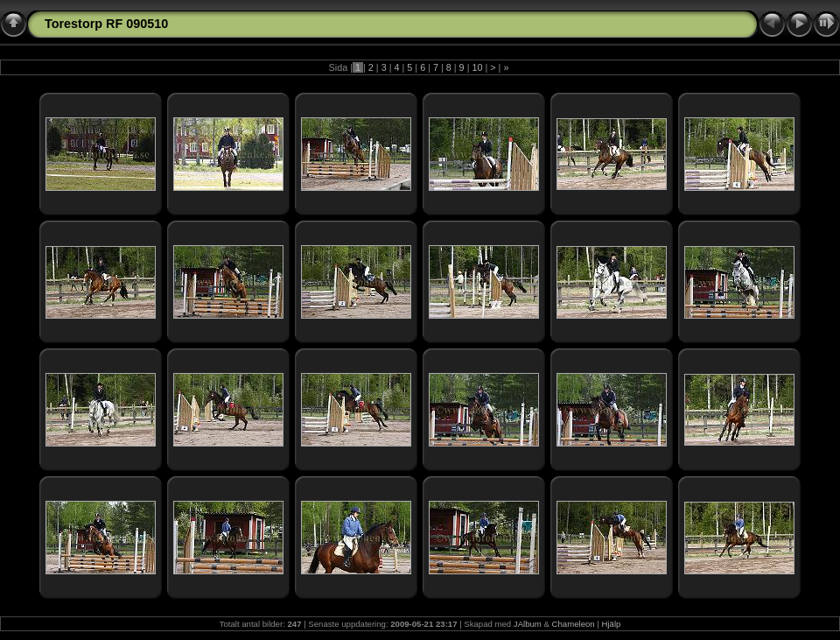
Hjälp (611, 624)
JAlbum (528, 624)
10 (477, 67)
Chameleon (573, 624)
